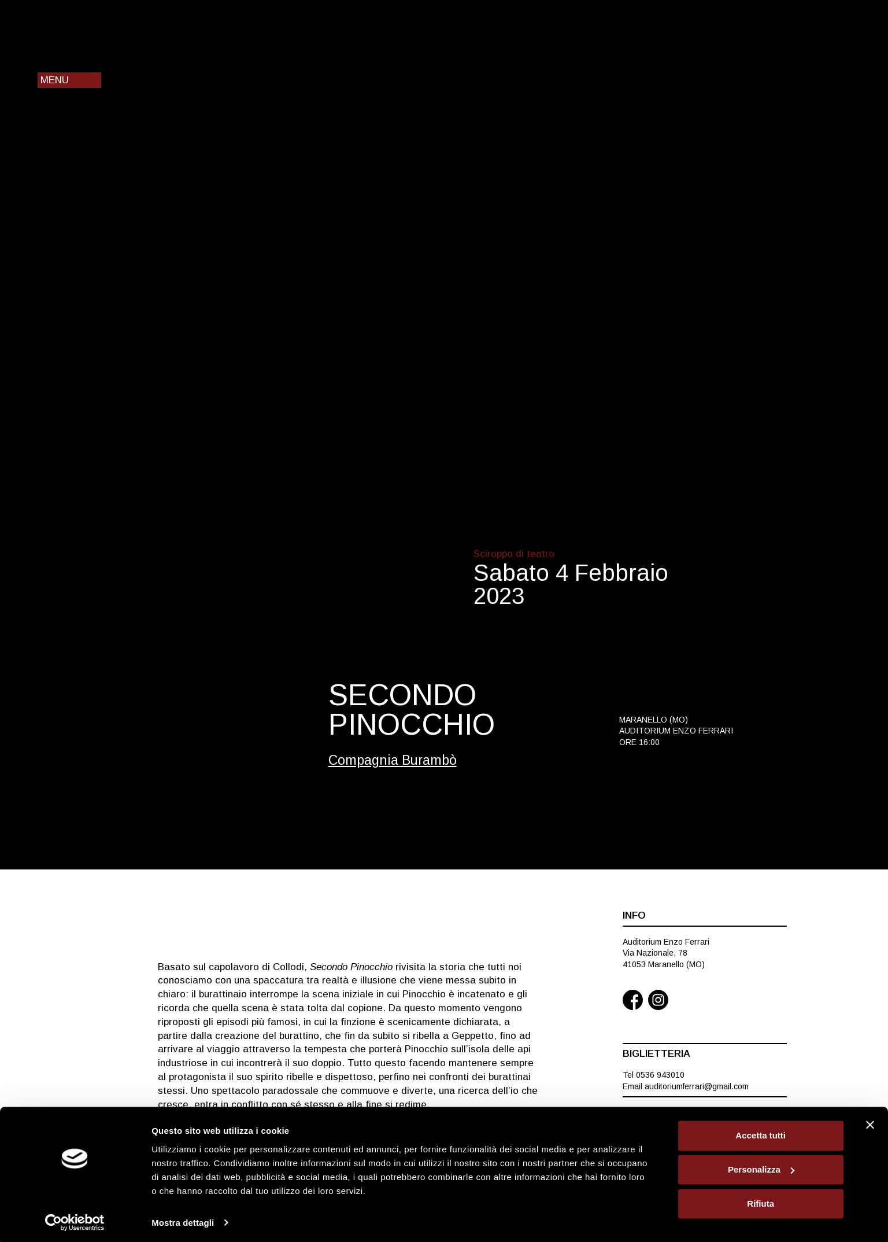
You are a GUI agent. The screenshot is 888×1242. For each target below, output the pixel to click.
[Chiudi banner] (870, 1122)
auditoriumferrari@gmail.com (697, 1086)
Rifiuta (760, 1200)
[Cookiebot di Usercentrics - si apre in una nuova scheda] (74, 1219)
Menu (54, 80)
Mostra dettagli (182, 1219)
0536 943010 (660, 1074)
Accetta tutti (760, 1132)
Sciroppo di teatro (513, 553)
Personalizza (761, 1166)
